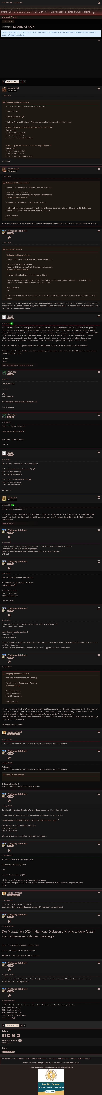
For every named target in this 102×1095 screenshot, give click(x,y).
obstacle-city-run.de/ (13, 117)
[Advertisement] (51, 60)
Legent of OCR (9, 1051)
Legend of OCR (24, 26)
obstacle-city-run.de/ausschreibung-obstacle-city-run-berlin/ (28, 127)
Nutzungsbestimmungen (37, 1058)
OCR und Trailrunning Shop (58, 1058)
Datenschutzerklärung (9, 1058)
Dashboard (6, 12)
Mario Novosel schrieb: (15, 775)
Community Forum (23, 12)
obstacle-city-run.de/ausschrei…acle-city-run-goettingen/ (27, 146)
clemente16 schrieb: (14, 249)
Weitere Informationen (16, 35)
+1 (13, 505)
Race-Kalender (56, 12)
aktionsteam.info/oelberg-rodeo (14, 632)
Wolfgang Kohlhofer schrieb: (17, 102)
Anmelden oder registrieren (11, 2)
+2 (12, 323)
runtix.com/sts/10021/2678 (12, 431)
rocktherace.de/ (8, 585)
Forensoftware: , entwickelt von (51, 1063)
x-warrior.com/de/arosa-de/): (18, 479)
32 (21, 82)
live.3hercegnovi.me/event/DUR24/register (18, 402)
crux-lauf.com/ (7, 1018)
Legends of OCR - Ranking (77, 12)
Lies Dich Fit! (41, 12)
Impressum (23, 1058)
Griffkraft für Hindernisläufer (80, 1058)
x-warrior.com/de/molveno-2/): (20, 469)
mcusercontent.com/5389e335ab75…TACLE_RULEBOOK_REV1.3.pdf (29, 820)
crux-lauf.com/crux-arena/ (15, 197)
